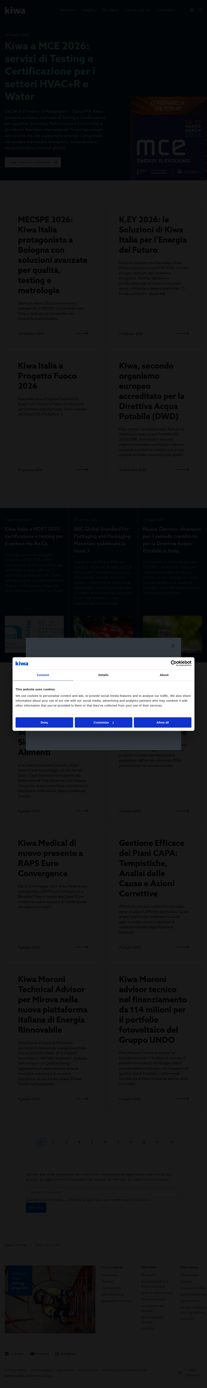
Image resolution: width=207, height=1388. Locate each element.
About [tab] (164, 675)
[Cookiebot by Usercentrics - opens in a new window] (173, 663)
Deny (44, 722)
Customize (104, 722)
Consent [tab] (43, 675)
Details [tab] (103, 675)
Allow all (162, 722)
